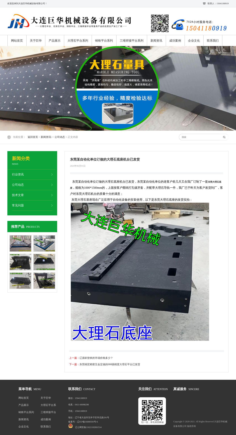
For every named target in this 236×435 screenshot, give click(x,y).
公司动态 (60, 137)
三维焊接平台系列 (131, 40)
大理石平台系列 (77, 40)
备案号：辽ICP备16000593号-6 (83, 421)
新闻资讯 (156, 40)
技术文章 (18, 195)
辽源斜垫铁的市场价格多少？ (96, 358)
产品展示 (54, 40)
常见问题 (18, 205)
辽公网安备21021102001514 (88, 427)
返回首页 (33, 137)
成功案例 (175, 40)
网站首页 (17, 40)
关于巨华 (36, 40)
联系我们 (213, 40)
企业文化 (194, 40)
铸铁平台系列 (104, 40)
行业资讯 (18, 174)
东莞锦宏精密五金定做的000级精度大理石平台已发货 (109, 364)
